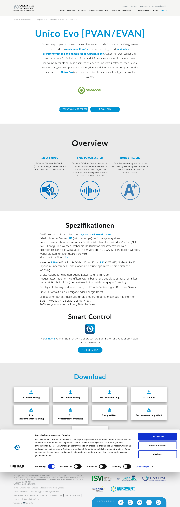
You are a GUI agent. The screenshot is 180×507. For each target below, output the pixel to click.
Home (16, 19)
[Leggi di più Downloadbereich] (159, 6)
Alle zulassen (157, 472)
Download (105, 109)
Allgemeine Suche (148, 11)
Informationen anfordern (73, 109)
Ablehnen (157, 489)
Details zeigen (142, 502)
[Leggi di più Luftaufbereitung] (98, 11)
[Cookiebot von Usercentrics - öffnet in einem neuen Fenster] (17, 502)
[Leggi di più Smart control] (144, 6)
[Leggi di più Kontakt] (125, 6)
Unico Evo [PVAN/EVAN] (72, 19)
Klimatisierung (27, 19)
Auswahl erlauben (157, 480)
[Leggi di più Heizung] (82, 11)
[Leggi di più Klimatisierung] (67, 11)
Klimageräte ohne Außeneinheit (47, 19)
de (163, 11)
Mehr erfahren (90, 349)
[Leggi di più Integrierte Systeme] (121, 11)
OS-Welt (134, 6)
